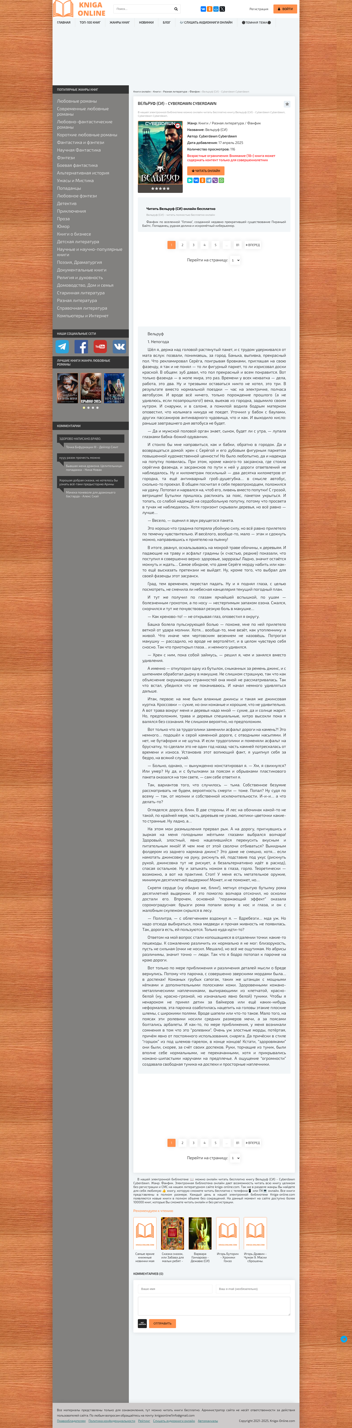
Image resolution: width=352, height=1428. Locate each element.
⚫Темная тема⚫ (256, 22)
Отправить (163, 1323)
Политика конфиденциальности (112, 1421)
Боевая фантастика (77, 165)
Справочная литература (82, 308)
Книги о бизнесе (74, 233)
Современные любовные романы (83, 111)
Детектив (67, 203)
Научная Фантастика (79, 149)
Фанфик (254, 123)
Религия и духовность (80, 277)
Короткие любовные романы (87, 134)
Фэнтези (66, 157)
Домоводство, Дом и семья (85, 285)
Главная (63, 22)
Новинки (146, 22)
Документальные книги (81, 269)
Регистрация (259, 9)
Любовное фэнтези (77, 195)
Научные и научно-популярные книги (89, 251)
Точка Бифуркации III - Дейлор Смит (92, 447)
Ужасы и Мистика (75, 180)
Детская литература (78, 241)
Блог (166, 22)
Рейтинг (144, 1421)
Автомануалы (208, 1421)
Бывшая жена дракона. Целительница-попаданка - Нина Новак (94, 468)
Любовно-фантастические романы (84, 124)
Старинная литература (81, 292)
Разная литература (228, 123)
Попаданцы (69, 188)
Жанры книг (120, 22)
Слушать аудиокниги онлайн (174, 1421)
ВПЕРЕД (253, 245)
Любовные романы (77, 101)
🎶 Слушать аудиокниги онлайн (206, 22)
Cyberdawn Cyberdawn (218, 136)
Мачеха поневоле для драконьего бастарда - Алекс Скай (90, 494)
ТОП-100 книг (90, 22)
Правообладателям (71, 1421)
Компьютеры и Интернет (83, 315)
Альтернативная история (83, 172)
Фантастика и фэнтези (80, 142)
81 (237, 245)
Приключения (71, 211)
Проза (63, 218)
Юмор (63, 226)
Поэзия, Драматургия (79, 262)
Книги (203, 123)
